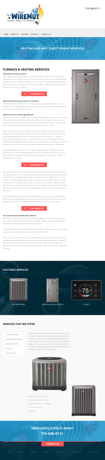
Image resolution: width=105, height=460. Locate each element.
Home (6, 34)
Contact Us (46, 34)
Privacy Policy (77, 452)
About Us (15, 34)
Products (35, 34)
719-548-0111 (93, 8)
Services (24, 34)
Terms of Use (93, 452)
